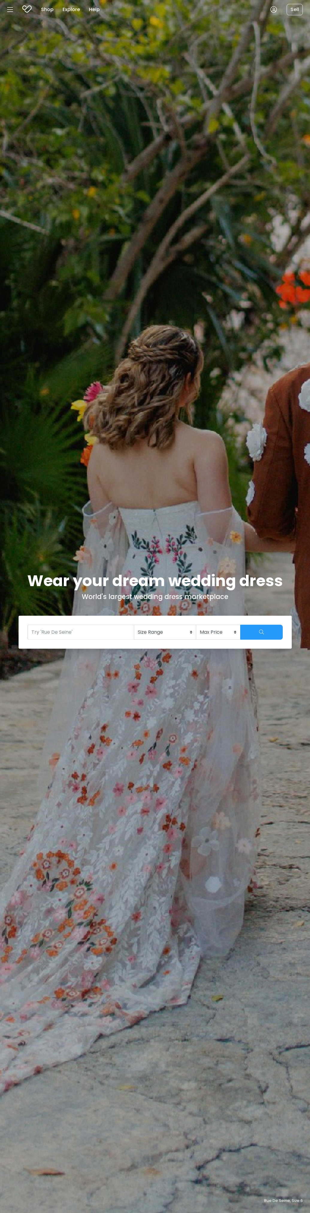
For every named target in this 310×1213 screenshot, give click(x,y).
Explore (71, 9)
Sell (295, 9)
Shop (47, 9)
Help (94, 9)
